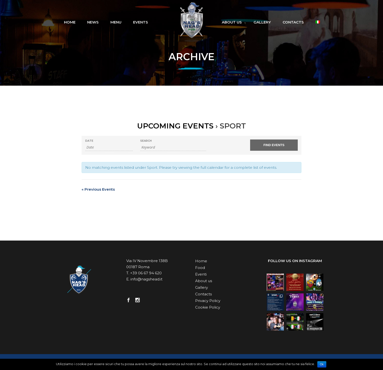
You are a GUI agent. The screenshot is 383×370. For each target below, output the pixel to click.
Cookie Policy (207, 307)
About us (203, 280)
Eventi (201, 274)
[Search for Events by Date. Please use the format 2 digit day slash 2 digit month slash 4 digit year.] (109, 147)
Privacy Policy (207, 300)
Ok (322, 364)
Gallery (201, 287)
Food (200, 267)
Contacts (203, 294)
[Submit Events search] (274, 145)
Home (201, 261)
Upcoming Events (175, 125)
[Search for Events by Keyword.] (173, 147)
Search (146, 140)
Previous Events (98, 189)
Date (89, 140)
